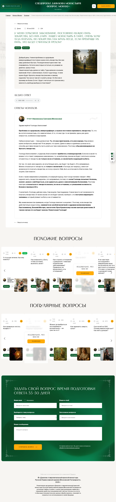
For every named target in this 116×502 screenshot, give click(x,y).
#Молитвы (34, 286)
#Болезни (17, 47)
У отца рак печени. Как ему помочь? (13, 258)
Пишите (73, 474)
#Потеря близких (75, 355)
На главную (58, 9)
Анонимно (29, 400)
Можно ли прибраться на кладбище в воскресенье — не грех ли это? (58, 327)
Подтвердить (85, 273)
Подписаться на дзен (11, 6)
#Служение (26, 47)
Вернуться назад (22, 23)
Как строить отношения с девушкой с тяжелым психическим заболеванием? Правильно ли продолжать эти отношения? (62, 265)
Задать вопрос (106, 6)
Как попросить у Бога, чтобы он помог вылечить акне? (39, 261)
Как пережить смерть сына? (78, 327)
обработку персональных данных (69, 448)
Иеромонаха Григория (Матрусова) (47, 119)
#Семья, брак (102, 286)
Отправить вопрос (28, 447)
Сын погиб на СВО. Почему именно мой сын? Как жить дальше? (103, 328)
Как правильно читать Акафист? (11, 327)
